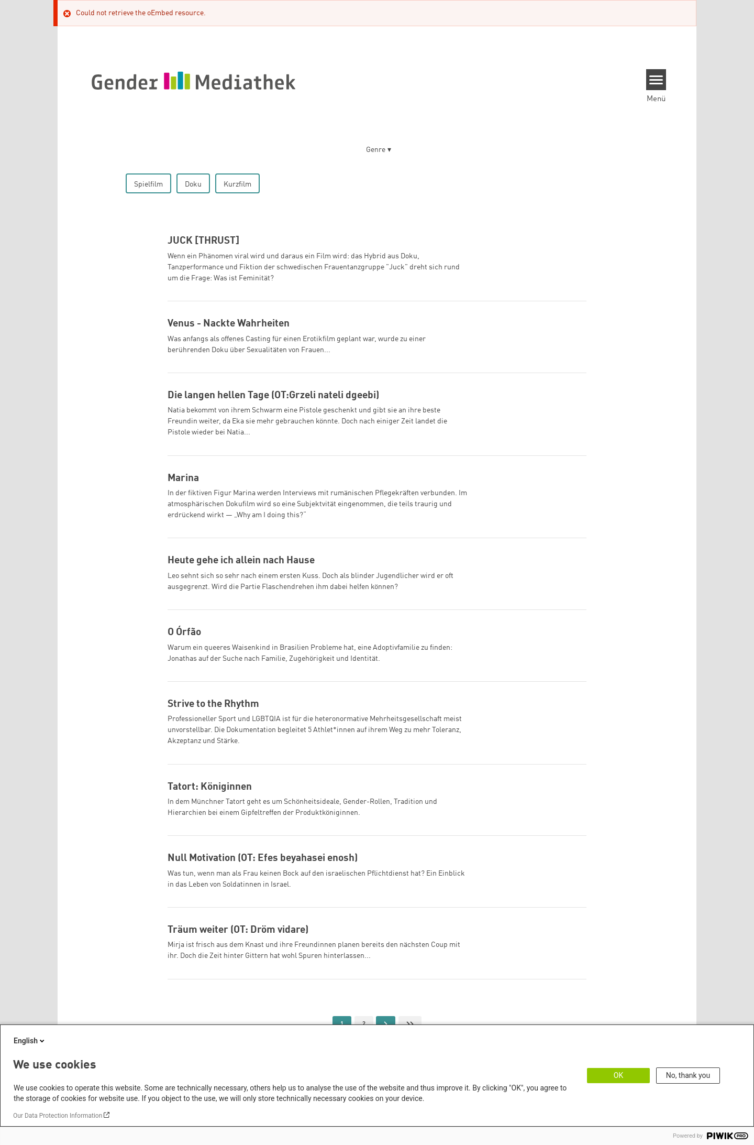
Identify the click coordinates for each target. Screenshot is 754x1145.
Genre (375, 150)
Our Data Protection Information (57, 1115)
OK (618, 1075)
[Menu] (656, 79)
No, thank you (688, 1075)
